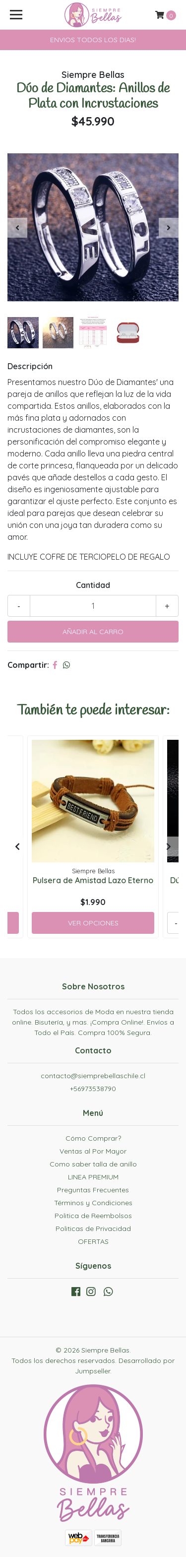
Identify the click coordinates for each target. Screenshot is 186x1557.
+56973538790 (93, 1088)
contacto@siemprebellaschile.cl (93, 1075)
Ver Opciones (93, 922)
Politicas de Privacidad (93, 1228)
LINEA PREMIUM (93, 1176)
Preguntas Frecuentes (93, 1189)
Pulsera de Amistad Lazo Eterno (93, 880)
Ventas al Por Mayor (93, 1151)
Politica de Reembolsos (93, 1215)
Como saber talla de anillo (93, 1164)
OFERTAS (93, 1241)
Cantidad (93, 585)
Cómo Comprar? (93, 1138)
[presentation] (17, 228)
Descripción (30, 366)
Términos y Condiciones (93, 1202)
